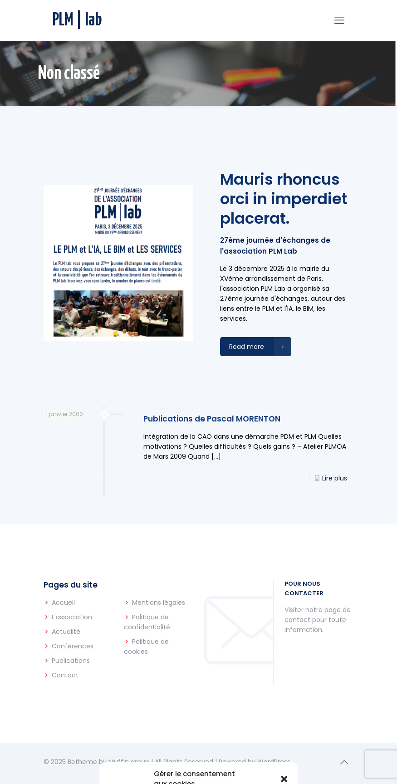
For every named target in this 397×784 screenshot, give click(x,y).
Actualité (66, 631)
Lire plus (334, 478)
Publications (71, 660)
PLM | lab (77, 20)
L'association (72, 617)
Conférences (72, 646)
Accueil (63, 602)
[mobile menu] (339, 20)
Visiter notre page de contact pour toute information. (317, 619)
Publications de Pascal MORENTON (211, 418)
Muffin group (128, 761)
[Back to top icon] (344, 762)
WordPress (273, 761)
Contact (65, 675)
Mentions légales (158, 602)
